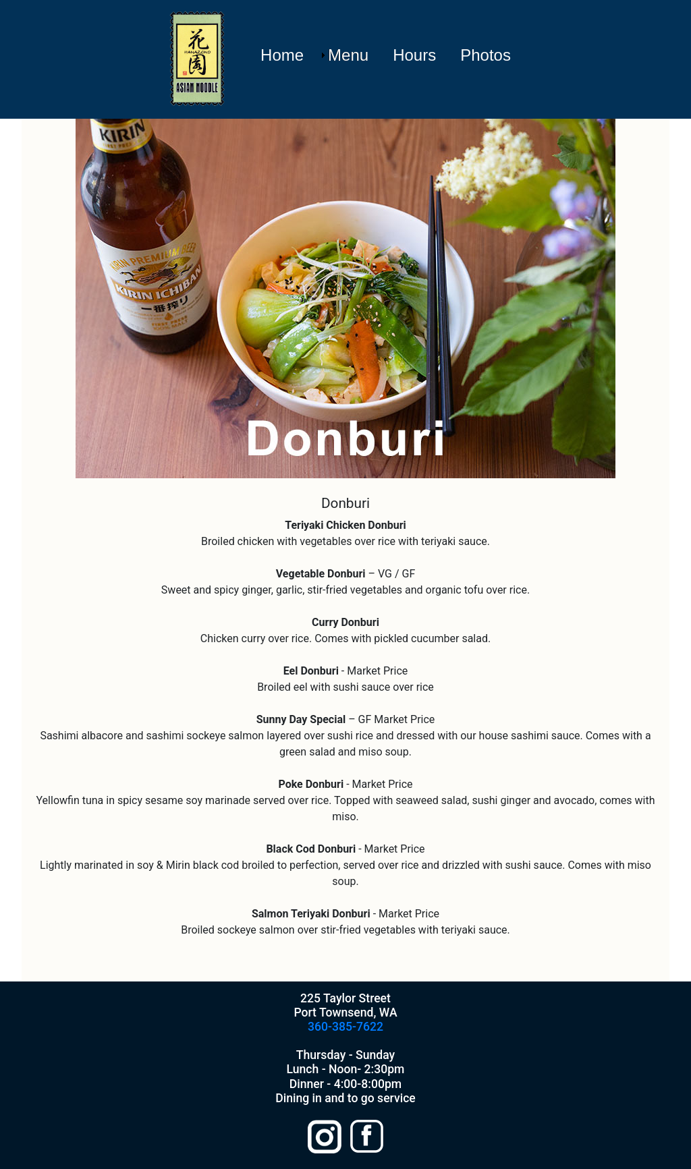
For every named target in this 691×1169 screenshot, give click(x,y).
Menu (348, 55)
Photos (485, 55)
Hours (414, 55)
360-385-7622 (345, 1026)
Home (282, 55)
